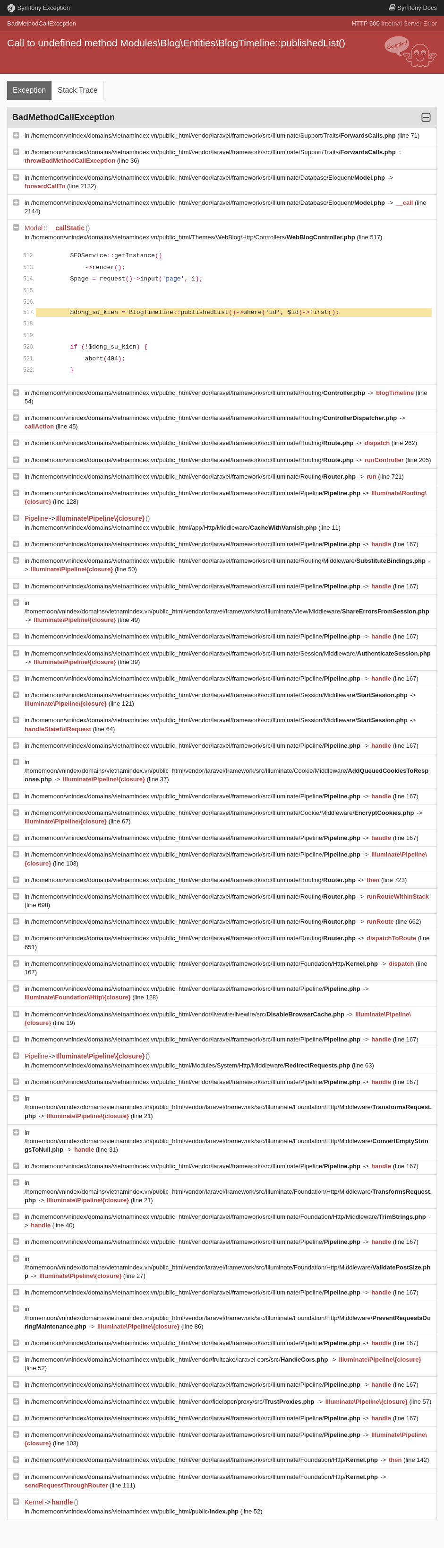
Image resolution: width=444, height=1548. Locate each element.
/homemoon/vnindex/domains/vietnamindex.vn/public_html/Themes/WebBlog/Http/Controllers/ (194, 237)
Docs (413, 7)
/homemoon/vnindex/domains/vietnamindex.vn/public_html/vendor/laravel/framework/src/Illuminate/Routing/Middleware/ (229, 560)
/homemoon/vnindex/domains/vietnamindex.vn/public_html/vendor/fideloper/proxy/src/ (173, 1401)
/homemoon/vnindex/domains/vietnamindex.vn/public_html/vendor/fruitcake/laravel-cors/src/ (180, 1359)
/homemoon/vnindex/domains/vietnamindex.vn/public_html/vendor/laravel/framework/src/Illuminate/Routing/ (199, 392)
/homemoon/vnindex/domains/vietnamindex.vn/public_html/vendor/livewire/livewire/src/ (188, 1014)
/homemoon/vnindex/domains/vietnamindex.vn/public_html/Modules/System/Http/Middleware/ (191, 1065)
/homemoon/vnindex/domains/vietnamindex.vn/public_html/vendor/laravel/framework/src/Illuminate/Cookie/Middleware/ (223, 812)
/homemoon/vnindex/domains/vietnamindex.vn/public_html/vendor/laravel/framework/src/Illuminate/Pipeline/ (196, 493)
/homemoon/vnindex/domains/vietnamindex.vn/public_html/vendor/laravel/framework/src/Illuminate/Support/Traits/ (214, 135)
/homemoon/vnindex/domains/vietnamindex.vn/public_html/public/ (135, 1511)
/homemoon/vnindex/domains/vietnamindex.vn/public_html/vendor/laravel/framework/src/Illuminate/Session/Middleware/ (231, 653)
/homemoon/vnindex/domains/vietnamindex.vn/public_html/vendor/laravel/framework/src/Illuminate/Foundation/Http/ (205, 963)
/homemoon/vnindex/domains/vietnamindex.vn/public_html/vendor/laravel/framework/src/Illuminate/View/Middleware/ (227, 611)
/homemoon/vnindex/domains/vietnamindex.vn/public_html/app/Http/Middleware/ (174, 527)
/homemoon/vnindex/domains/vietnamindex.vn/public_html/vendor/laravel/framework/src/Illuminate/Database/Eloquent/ (209, 177)
